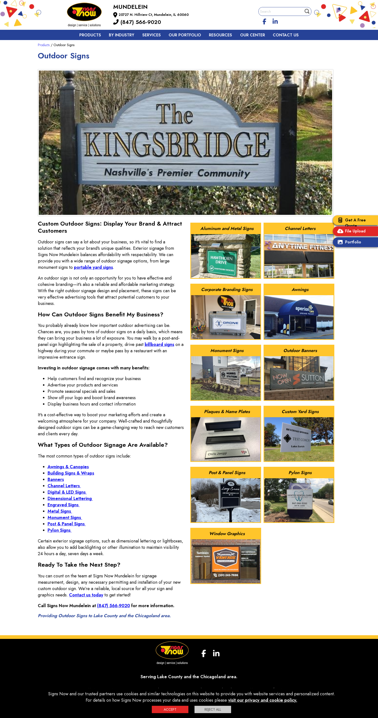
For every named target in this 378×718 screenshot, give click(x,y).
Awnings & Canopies (68, 467)
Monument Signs (65, 517)
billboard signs (159, 344)
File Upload (350, 231)
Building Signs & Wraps (71, 473)
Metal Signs (60, 511)
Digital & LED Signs (67, 492)
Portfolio (348, 242)
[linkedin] (275, 20)
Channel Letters (64, 486)
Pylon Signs (60, 530)
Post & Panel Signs (67, 524)
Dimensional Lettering (70, 498)
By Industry (121, 35)
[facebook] (264, 20)
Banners (56, 479)
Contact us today (86, 595)
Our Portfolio (185, 35)
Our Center (252, 35)
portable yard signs (93, 267)
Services (151, 35)
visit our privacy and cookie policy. (262, 700)
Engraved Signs (64, 505)
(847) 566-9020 (137, 22)
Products (90, 35)
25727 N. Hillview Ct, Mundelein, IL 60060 (154, 14)
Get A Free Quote (350, 223)
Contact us (286, 35)
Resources (220, 35)
